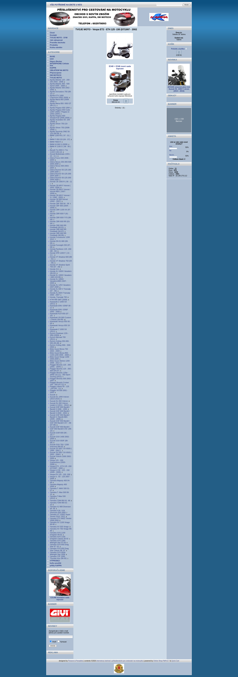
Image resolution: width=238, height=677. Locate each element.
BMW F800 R (55, 142)
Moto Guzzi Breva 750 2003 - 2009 (59, 350)
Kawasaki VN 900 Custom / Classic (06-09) (60, 318)
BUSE (52, 56)
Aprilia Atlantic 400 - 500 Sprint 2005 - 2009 (60, 85)
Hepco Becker (56, 61)
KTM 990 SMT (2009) (58, 300)
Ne (170, 151)
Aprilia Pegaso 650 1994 (60, 108)
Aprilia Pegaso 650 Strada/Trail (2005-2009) (60, 117)
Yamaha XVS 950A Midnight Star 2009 (57, 553)
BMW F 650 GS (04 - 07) (60, 139)
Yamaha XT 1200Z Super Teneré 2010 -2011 (60, 515)
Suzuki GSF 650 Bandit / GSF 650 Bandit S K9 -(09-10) (61, 429)
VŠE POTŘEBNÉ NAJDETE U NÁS (66, 5)
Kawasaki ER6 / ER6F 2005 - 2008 (59, 311)
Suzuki (52, 395)
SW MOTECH (55, 75)
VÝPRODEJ (55, 561)
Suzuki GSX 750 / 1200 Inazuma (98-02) (59, 446)
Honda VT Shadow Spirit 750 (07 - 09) (60, 266)
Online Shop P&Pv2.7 (161, 661)
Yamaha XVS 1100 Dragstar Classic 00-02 (59, 538)
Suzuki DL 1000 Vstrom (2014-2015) (59, 398)
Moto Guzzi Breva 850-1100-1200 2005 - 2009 (59, 354)
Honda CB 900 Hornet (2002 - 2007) (59, 200)
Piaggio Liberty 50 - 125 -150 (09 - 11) (59, 387)
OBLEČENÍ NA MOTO (59, 70)
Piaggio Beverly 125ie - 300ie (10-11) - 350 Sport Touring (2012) (60, 375)
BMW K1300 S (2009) (59, 144)
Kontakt (53, 35)
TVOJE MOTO (56, 78)
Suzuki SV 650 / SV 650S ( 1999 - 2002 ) (61, 449)
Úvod (52, 33)
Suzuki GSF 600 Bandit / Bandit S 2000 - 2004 (60, 412)
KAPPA (53, 68)
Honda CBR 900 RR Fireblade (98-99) (58, 234)
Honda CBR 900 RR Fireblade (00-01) (58, 226)
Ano (170, 146)
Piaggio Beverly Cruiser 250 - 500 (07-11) (59, 383)
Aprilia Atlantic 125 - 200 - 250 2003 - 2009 (60, 81)
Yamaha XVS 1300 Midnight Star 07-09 (58, 542)
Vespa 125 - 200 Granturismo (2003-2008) (58, 462)
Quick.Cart (175, 661)
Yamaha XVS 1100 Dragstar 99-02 (57, 534)
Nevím (171, 155)
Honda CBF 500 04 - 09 (59, 204)
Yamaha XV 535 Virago (59, 527)
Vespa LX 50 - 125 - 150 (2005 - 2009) (60, 471)
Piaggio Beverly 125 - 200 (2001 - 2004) (60, 366)
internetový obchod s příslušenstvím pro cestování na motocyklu (119, 661)
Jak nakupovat (56, 40)
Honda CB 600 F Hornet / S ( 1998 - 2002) (60, 196)
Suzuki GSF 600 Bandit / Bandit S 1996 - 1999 (60, 408)
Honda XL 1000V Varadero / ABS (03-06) (61, 276)
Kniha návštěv (56, 47)
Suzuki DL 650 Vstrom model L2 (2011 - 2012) (59, 404)
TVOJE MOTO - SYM (58, 38)
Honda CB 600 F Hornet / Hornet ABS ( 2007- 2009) (60, 191)
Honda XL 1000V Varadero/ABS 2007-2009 (58, 281)
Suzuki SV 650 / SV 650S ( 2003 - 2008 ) (61, 453)
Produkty (54, 45)
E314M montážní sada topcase (60, 599)
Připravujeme (56, 73)
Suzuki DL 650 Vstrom (59, 401)
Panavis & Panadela (75, 661)
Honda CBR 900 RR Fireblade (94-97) (58, 230)
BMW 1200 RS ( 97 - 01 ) (60, 135)
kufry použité (55, 563)
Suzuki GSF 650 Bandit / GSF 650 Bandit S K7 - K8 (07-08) (60, 423)
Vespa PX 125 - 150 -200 (60, 474)
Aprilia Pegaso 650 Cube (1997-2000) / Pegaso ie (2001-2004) (60, 112)
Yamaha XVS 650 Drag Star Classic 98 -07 (59, 549)
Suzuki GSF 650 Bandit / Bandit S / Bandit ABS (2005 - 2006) (60, 417)
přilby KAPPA (56, 566)
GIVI (52, 59)
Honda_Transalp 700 (58, 297)
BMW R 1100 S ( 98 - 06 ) (60, 146)
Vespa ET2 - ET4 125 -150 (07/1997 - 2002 (60, 467)
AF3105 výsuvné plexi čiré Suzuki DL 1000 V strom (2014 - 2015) (179, 89)
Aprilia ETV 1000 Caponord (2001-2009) (59, 96)
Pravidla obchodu (57, 43)
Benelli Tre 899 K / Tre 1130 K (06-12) (59, 151)
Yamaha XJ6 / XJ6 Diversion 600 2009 (58, 511)
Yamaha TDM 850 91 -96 (60, 501)
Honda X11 (54, 269)
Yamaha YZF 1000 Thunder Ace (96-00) (58, 557)
